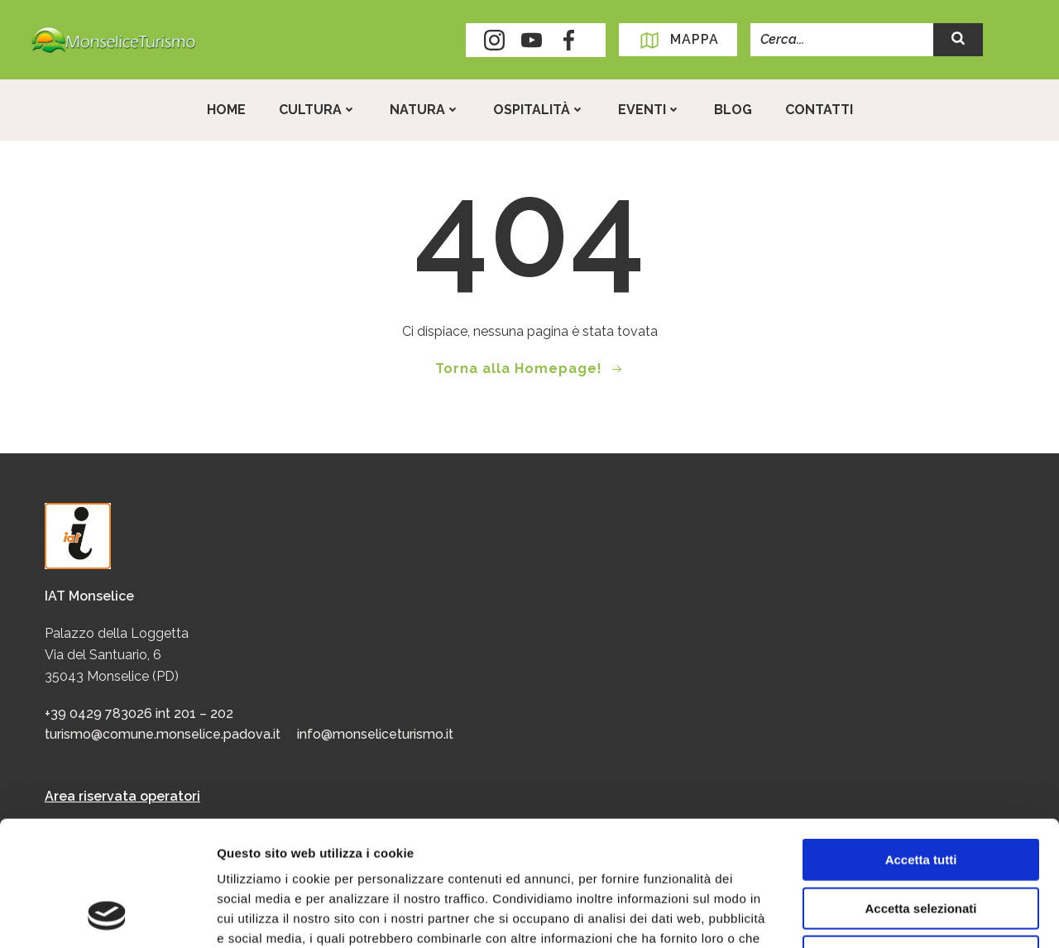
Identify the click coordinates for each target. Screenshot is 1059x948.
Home (226, 109)
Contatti (819, 109)
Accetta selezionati (920, 795)
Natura (425, 109)
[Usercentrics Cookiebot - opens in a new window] (107, 915)
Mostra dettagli (870, 915)
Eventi (649, 109)
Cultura (318, 109)
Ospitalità (539, 109)
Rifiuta (921, 842)
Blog (733, 109)
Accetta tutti (921, 746)
